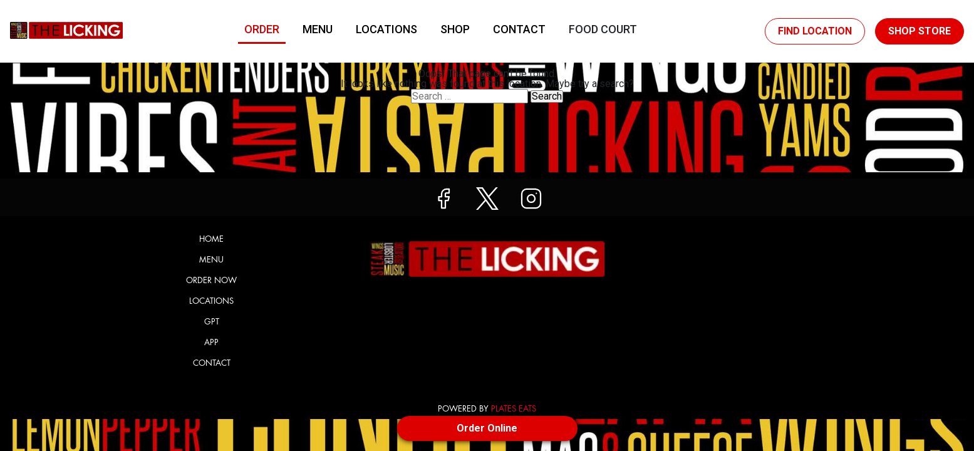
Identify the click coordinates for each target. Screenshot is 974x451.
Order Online (487, 428)
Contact (519, 29)
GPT (211, 322)
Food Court (603, 29)
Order (261, 29)
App (211, 342)
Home (211, 239)
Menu (318, 29)
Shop (455, 29)
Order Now (211, 280)
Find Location (815, 31)
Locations (386, 29)
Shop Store (919, 31)
